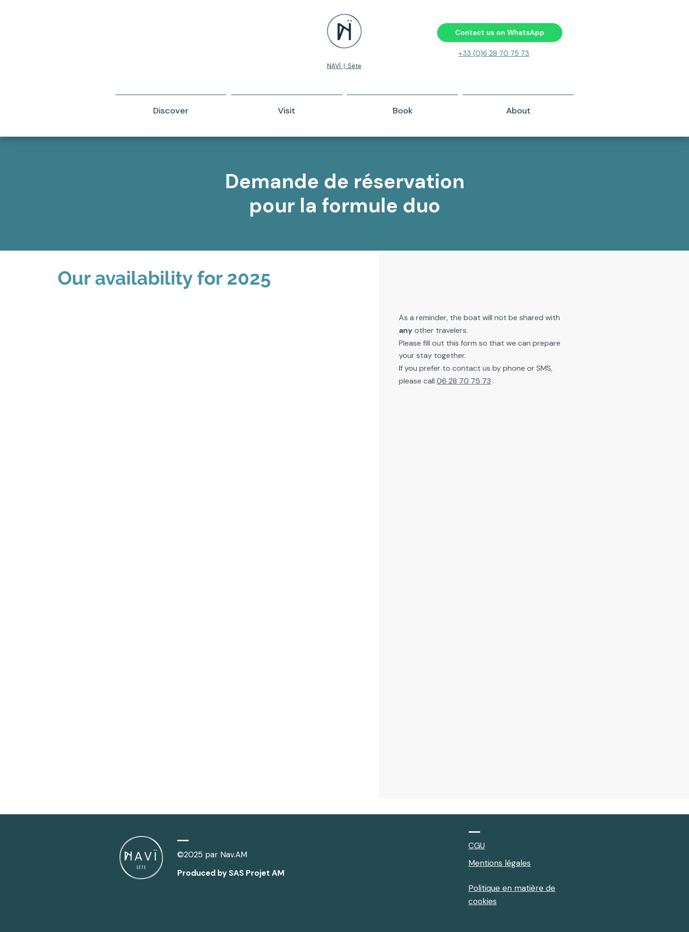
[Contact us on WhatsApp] (499, 32)
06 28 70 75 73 (464, 381)
